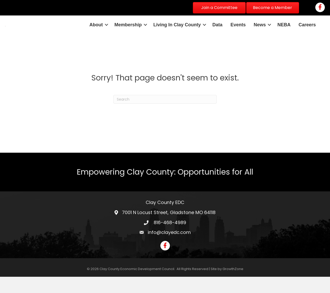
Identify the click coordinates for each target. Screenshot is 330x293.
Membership (128, 32)
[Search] (165, 115)
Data (217, 32)
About (96, 32)
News (260, 32)
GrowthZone (232, 285)
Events (238, 32)
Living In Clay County (177, 32)
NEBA (284, 32)
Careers (307, 32)
